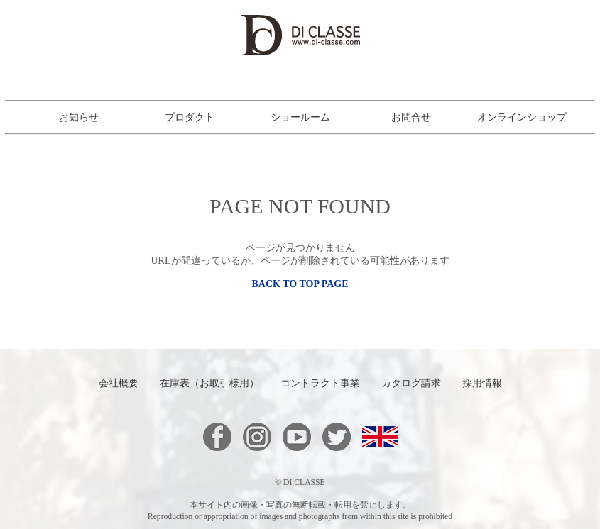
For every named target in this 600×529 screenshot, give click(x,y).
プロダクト (189, 118)
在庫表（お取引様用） (209, 383)
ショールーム (300, 118)
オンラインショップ (522, 118)
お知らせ (79, 118)
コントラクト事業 (320, 383)
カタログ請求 (411, 383)
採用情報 (482, 383)
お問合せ (411, 118)
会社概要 (118, 383)
